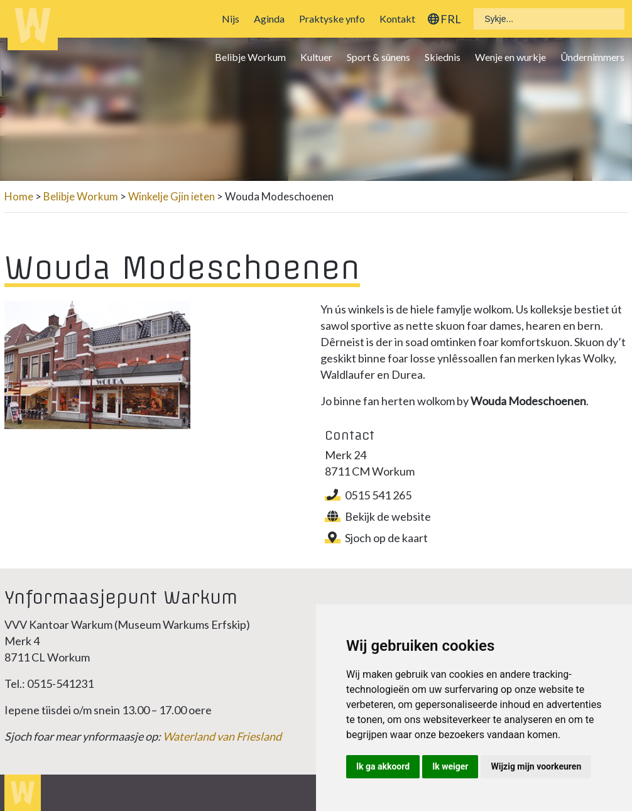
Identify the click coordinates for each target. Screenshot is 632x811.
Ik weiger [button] (450, 766)
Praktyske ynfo (332, 18)
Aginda (269, 18)
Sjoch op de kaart (376, 538)
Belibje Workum (250, 57)
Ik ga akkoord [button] (383, 766)
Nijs (230, 18)
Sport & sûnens (378, 57)
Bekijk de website (378, 516)
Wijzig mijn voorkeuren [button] (536, 766)
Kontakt (397, 18)
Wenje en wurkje (510, 57)
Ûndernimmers (592, 57)
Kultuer (316, 57)
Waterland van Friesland (222, 736)
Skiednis (442, 57)
